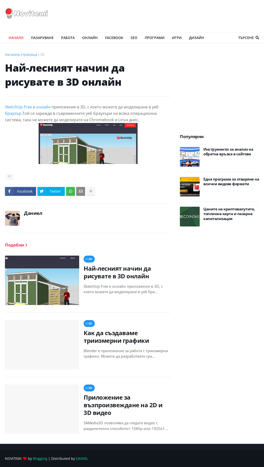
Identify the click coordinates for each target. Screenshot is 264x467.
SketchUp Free (18, 107)
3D (42, 54)
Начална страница (21, 54)
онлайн (43, 107)
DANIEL (82, 458)
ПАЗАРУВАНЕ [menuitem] (42, 37)
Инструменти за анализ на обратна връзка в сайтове (228, 152)
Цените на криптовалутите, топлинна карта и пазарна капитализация (229, 214)
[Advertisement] (169, 16)
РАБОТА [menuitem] (68, 37)
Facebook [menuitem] (114, 37)
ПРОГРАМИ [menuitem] (155, 37)
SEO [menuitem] (134, 37)
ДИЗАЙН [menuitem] (196, 37)
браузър (13, 113)
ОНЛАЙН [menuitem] (90, 37)
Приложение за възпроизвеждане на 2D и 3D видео (123, 405)
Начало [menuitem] (16, 37)
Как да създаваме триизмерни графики (116, 336)
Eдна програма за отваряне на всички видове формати (231, 181)
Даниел (33, 213)
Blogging (40, 458)
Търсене (246, 37)
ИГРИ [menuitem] (177, 37)
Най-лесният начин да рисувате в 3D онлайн (117, 272)
